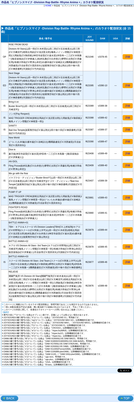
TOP (126, 398)
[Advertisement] (67, 16)
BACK (10, 398)
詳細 (127, 56)
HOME (48, 5)
